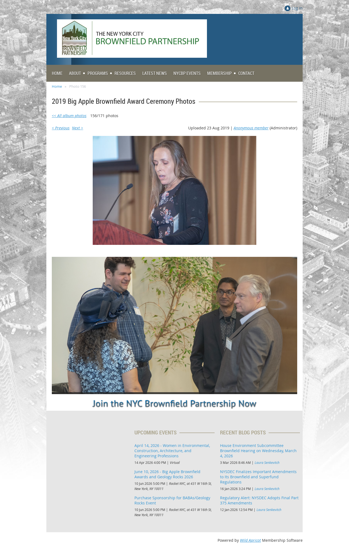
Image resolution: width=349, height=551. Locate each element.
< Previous (61, 127)
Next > (77, 127)
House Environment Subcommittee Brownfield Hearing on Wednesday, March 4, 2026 (258, 450)
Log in (297, 8)
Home (57, 86)
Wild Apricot (250, 540)
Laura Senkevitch (267, 462)
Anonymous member (251, 127)
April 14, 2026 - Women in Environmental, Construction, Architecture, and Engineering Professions (172, 450)
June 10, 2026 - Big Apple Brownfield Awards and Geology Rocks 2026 (167, 474)
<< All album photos (69, 115)
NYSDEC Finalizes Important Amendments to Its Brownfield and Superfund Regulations (258, 477)
